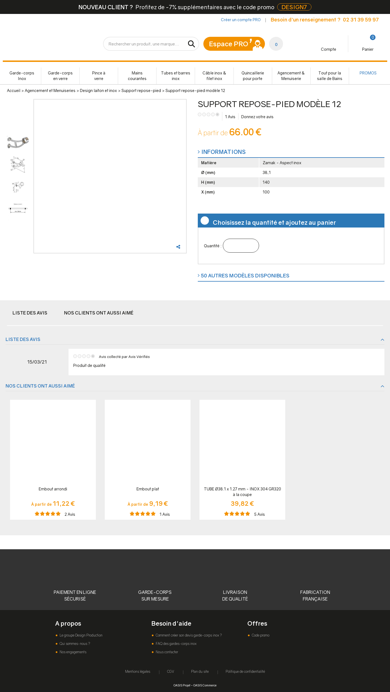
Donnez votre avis (257, 116)
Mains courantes (137, 76)
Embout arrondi (53, 489)
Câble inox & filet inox (214, 76)
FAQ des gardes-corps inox (175, 644)
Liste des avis (30, 313)
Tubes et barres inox (175, 76)
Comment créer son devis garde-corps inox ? (188, 635)
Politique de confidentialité (245, 671)
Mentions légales (137, 671)
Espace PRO (228, 44)
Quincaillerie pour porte (253, 76)
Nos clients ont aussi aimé (98, 313)
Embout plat (147, 489)
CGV (170, 671)
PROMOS (368, 73)
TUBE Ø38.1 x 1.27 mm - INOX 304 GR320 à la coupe (242, 492)
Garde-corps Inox (21, 76)
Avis (230, 116)
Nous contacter (166, 652)
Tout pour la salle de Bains (329, 76)
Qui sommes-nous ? (74, 644)
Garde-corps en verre (60, 76)
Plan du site (200, 671)
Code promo (260, 635)
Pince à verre (98, 76)
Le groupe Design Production (81, 635)
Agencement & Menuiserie (291, 76)
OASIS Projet (182, 685)
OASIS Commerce (204, 685)
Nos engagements (72, 652)
